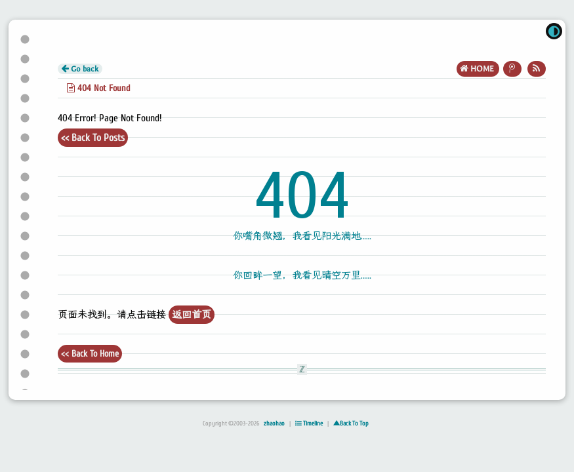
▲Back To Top (351, 423)
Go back (80, 68)
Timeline (309, 423)
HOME (478, 68)
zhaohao (274, 423)
